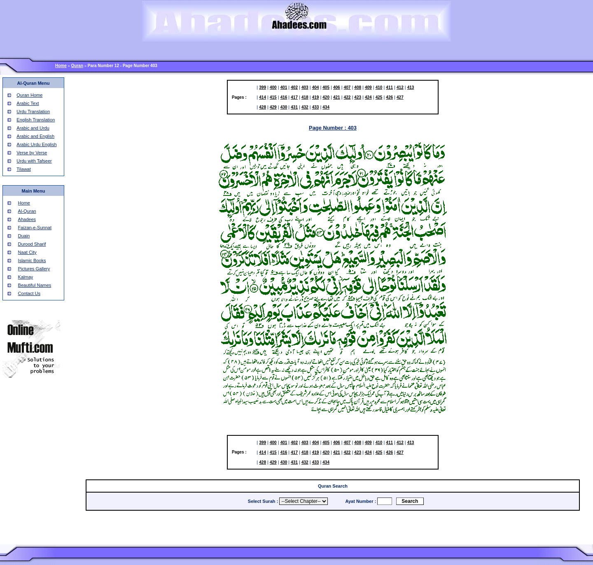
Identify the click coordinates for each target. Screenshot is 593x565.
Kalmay (25, 276)
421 (336, 97)
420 (325, 97)
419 (315, 97)
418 (304, 97)
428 (262, 107)
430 (283, 107)
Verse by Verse (31, 152)
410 (379, 87)
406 (336, 87)
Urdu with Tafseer (33, 160)
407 (347, 87)
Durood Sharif (32, 244)
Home (61, 65)
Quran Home (29, 95)
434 (325, 107)
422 (347, 97)
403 (304, 87)
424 (368, 97)
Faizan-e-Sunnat (34, 227)
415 (273, 97)
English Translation (35, 119)
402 (294, 87)
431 (294, 107)
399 (262, 87)
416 (283, 97)
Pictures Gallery (34, 268)
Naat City (27, 252)
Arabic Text (27, 103)
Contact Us (29, 293)
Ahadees (27, 219)
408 (357, 87)
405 (325, 87)
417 (294, 97)
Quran (77, 65)
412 (400, 87)
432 (304, 107)
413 (410, 87)
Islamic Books (32, 260)
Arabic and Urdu (32, 128)
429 (273, 107)
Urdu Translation (33, 111)
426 (389, 97)
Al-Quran (27, 211)
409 (368, 87)
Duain (24, 235)
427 (400, 97)
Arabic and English (35, 136)
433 (315, 107)
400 (273, 87)
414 (262, 97)
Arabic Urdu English (36, 144)
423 (357, 97)
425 (379, 97)
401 (283, 87)
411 (389, 87)
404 (315, 87)
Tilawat (23, 169)
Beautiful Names (34, 285)
